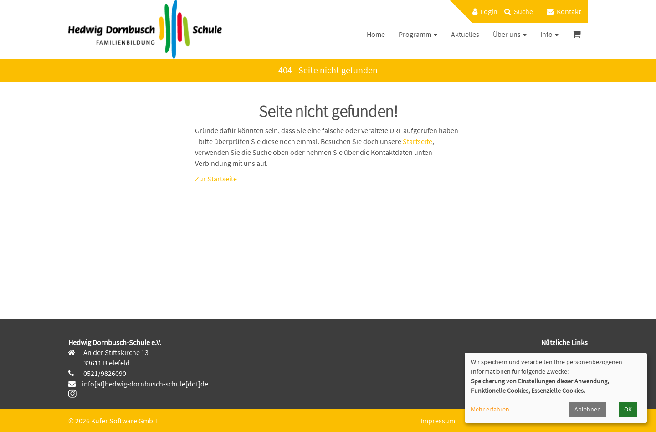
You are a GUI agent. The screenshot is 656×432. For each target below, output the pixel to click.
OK (628, 409)
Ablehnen (587, 409)
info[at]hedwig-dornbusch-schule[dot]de (145, 383)
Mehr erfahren (490, 409)
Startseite (417, 141)
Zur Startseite (216, 178)
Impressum (437, 420)
